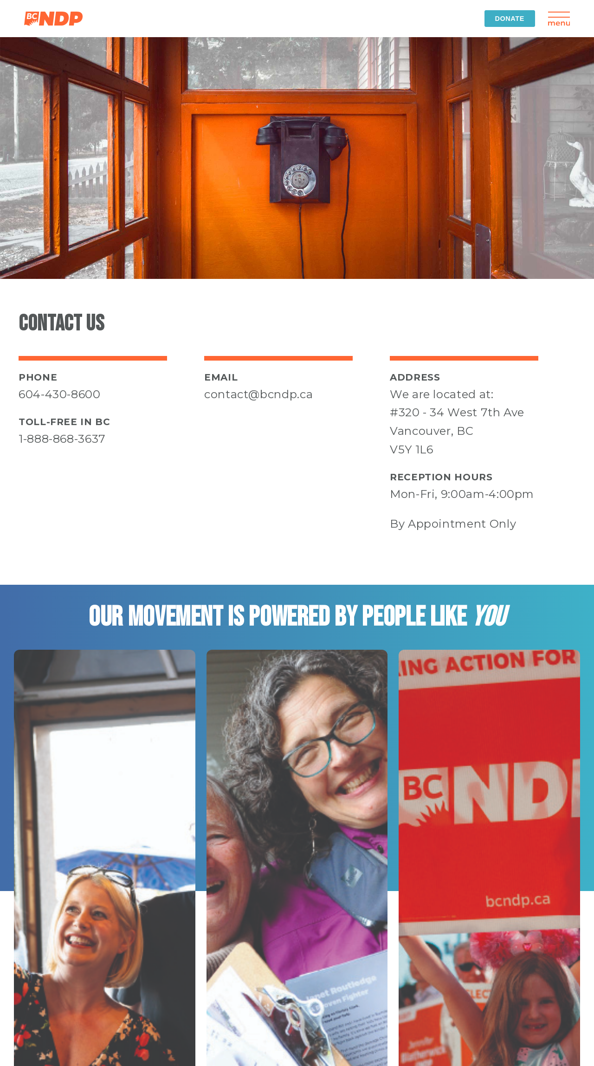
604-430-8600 (60, 394)
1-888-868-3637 (62, 439)
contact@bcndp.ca (258, 394)
